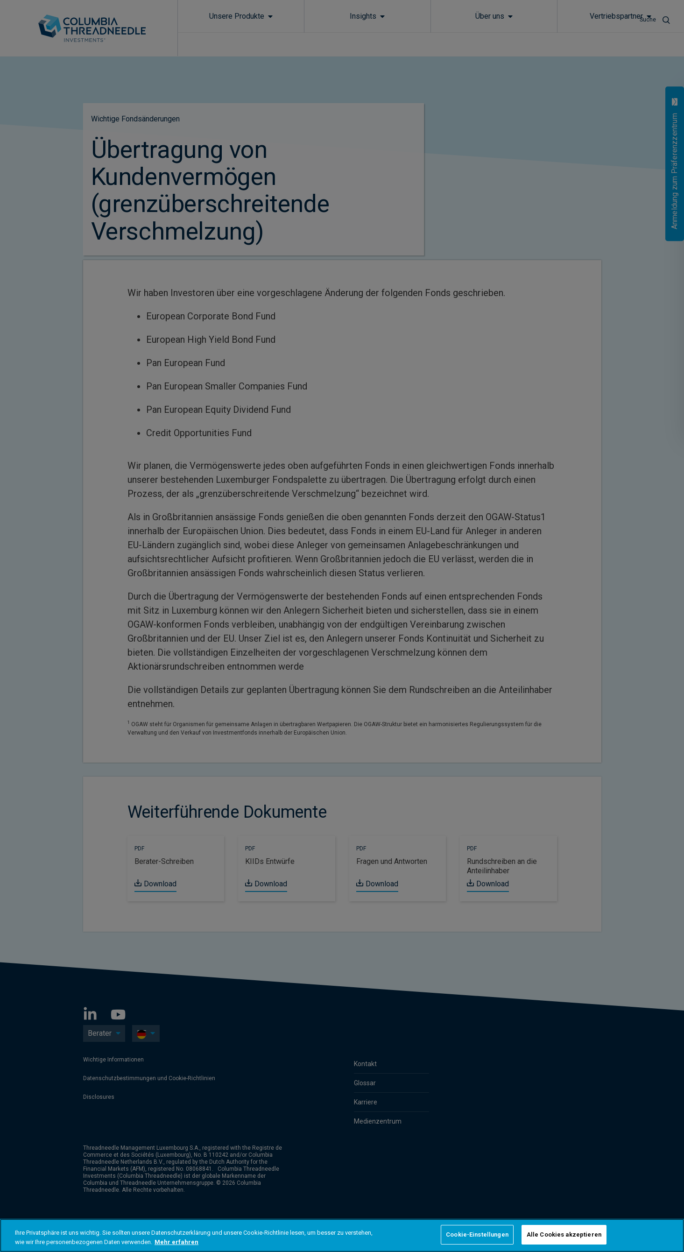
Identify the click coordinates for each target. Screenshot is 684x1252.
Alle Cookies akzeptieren (564, 1234)
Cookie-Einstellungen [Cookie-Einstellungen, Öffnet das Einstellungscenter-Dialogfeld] (477, 1234)
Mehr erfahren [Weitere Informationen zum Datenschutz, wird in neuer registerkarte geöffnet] (176, 1241)
